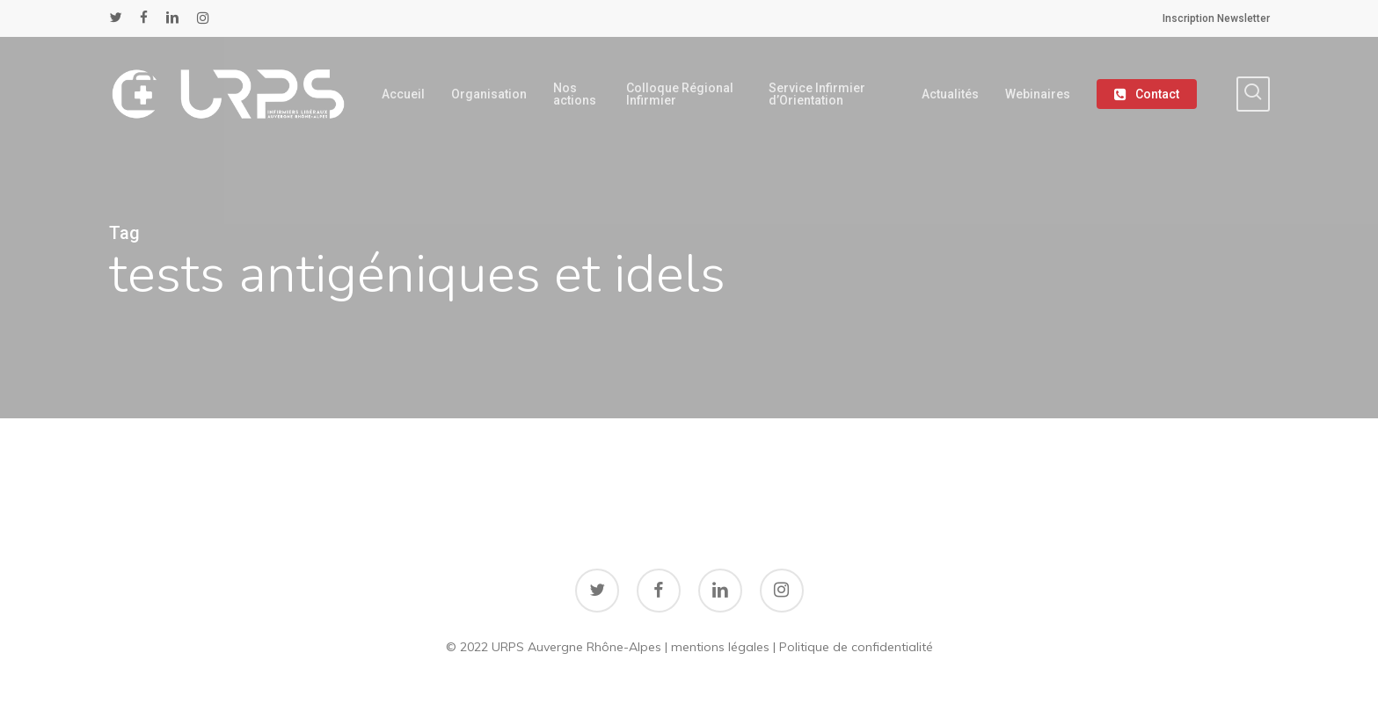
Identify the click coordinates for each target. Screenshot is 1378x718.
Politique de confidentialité (856, 647)
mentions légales (720, 647)
